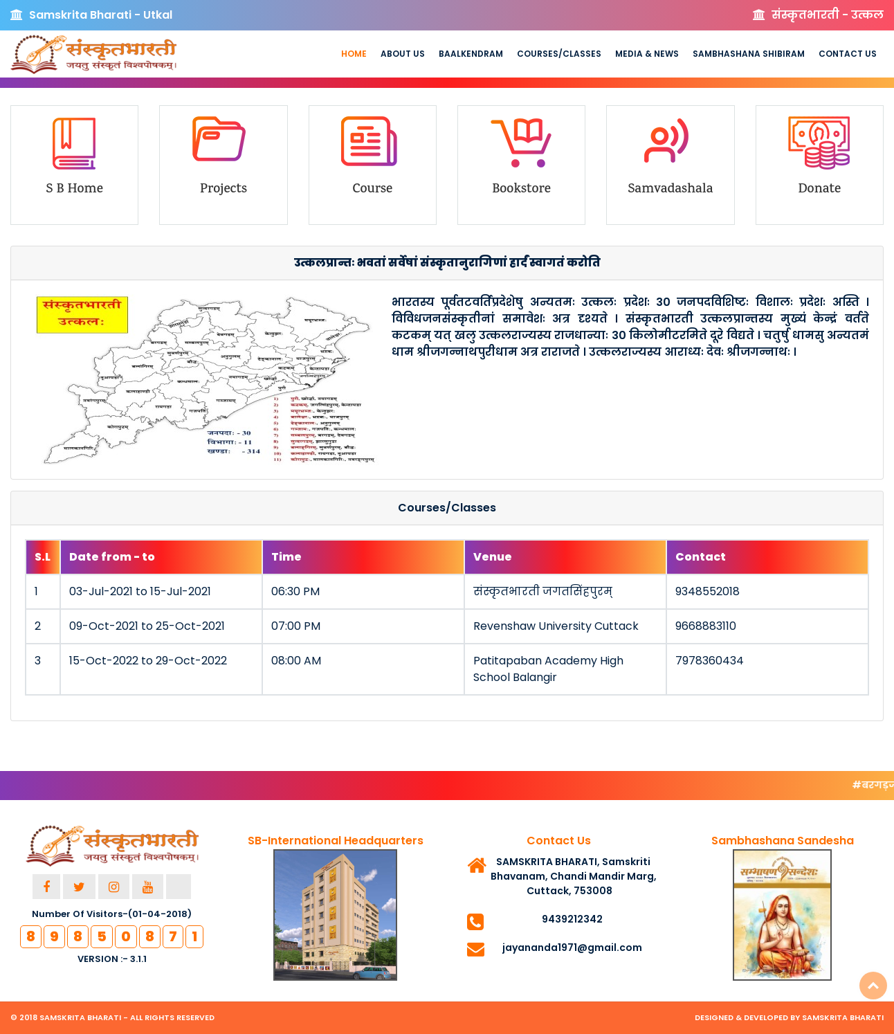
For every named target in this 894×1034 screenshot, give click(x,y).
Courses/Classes (559, 54)
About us (403, 54)
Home (354, 54)
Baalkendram (471, 54)
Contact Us (848, 54)
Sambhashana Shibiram (749, 54)
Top (873, 985)
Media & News (647, 54)
